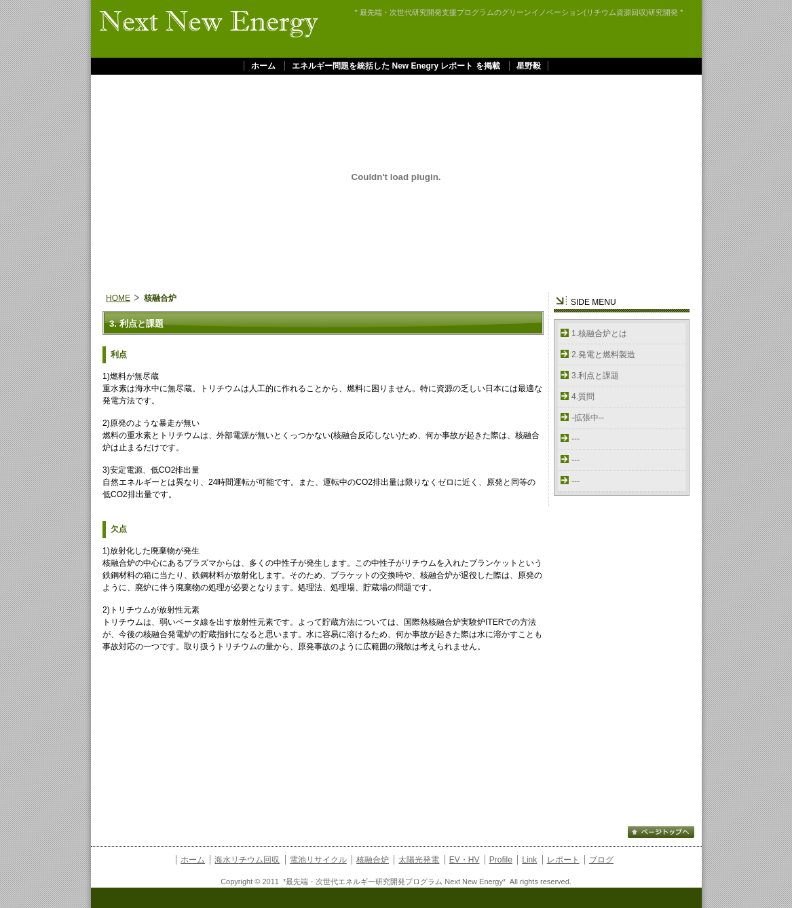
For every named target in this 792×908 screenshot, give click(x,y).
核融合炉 (372, 860)
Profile (500, 860)
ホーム (263, 66)
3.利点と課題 (595, 375)
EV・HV (464, 860)
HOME (118, 298)
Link (529, 860)
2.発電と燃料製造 (603, 354)
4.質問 (583, 396)
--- (575, 438)
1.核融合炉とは (599, 333)
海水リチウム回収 (247, 860)
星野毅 (528, 66)
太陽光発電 (418, 860)
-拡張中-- (587, 417)
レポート (563, 860)
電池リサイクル (318, 860)
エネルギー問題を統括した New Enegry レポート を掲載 (396, 66)
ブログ (601, 860)
